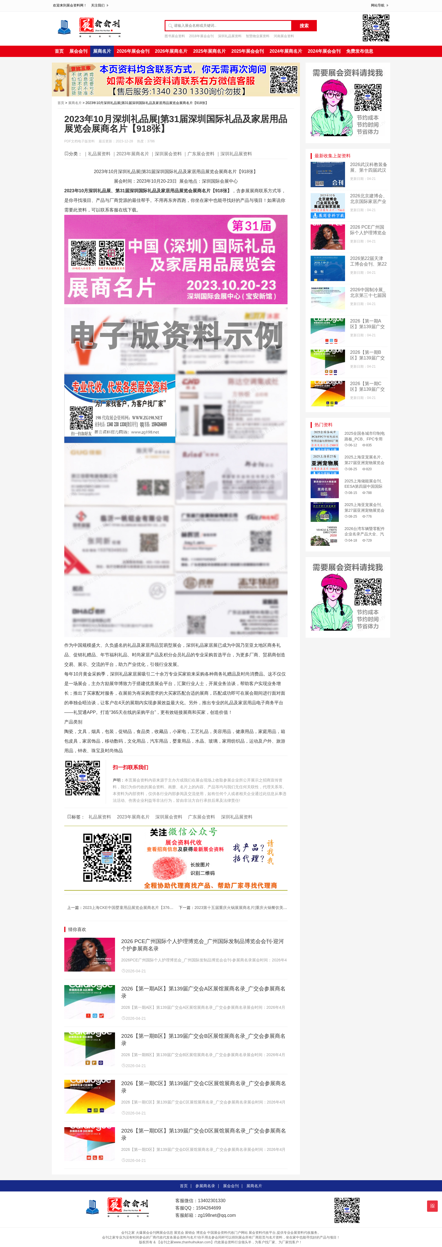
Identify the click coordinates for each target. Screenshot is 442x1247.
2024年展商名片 (285, 51)
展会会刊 (78, 51)
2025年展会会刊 (247, 51)
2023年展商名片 (133, 817)
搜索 (304, 25)
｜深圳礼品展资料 (234, 153)
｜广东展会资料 (199, 153)
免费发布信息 (359, 51)
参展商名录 (205, 1186)
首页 (59, 51)
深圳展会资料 (168, 817)
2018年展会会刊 (201, 36)
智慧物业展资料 (257, 36)
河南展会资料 (284, 36)
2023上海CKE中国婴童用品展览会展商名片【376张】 (130, 907)
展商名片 (102, 51)
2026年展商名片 (171, 51)
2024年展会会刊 (324, 51)
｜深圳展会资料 (166, 153)
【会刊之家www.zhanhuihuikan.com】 (185, 1242)
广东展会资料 (201, 817)
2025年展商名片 (209, 51)
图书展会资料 (175, 36)
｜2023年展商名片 (130, 153)
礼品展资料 (100, 817)
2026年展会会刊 (133, 51)
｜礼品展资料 (97, 153)
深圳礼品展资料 (230, 36)
